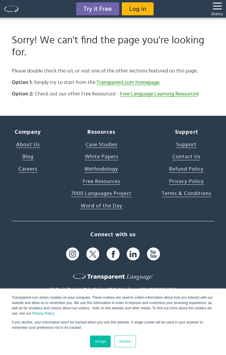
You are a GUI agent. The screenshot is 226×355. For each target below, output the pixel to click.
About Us (28, 144)
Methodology (101, 169)
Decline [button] (125, 341)
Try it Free (98, 9)
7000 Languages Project (101, 193)
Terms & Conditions (186, 193)
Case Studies (101, 144)
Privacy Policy (43, 313)
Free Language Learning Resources (159, 94)
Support (186, 144)
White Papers (101, 156)
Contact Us (186, 156)
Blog (28, 156)
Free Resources (101, 181)
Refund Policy (186, 169)
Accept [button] (100, 341)
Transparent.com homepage (128, 82)
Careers (28, 169)
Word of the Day (101, 206)
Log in (137, 9)
